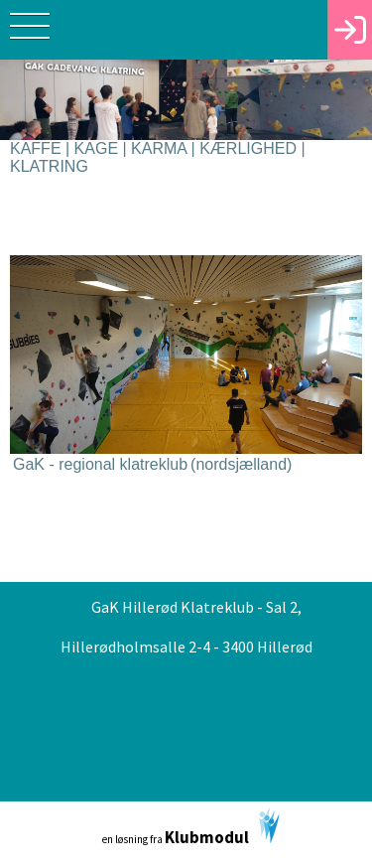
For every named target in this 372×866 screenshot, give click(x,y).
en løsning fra (191, 827)
